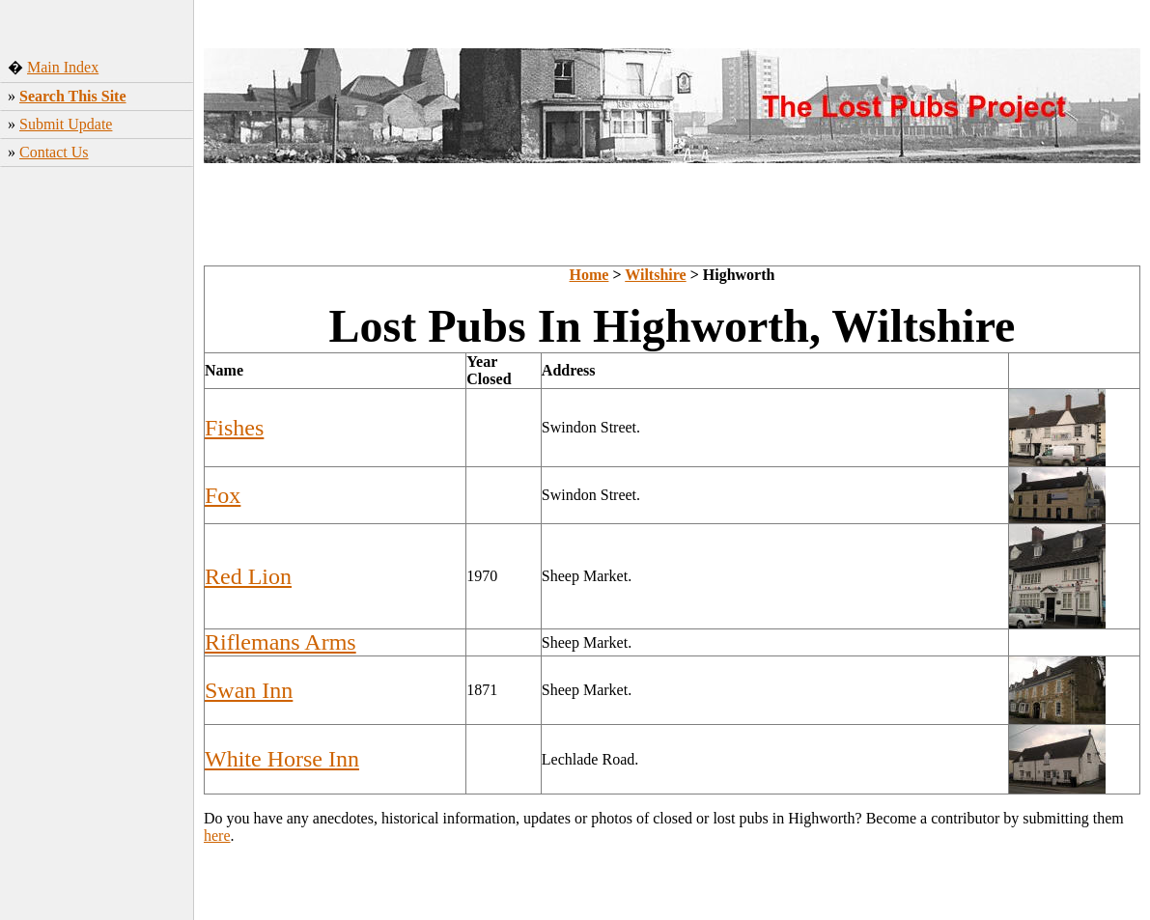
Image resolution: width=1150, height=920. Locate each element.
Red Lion (248, 576)
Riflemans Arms (280, 642)
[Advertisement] (97, 320)
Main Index (62, 67)
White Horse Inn (282, 758)
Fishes (234, 427)
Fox (222, 495)
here (217, 835)
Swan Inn (249, 690)
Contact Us (54, 152)
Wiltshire (655, 274)
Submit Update (65, 124)
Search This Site (72, 96)
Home (589, 274)
